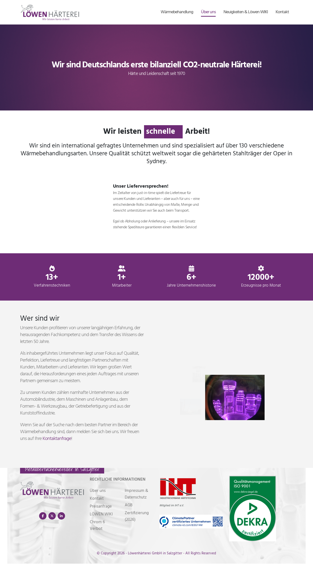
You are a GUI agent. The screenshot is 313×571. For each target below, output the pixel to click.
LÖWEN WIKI (101, 514)
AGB (129, 505)
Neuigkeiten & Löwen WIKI (246, 12)
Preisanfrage (101, 506)
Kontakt (282, 12)
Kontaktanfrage (57, 439)
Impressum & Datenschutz (136, 494)
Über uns (208, 12)
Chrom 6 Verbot (97, 525)
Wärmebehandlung (177, 12)
